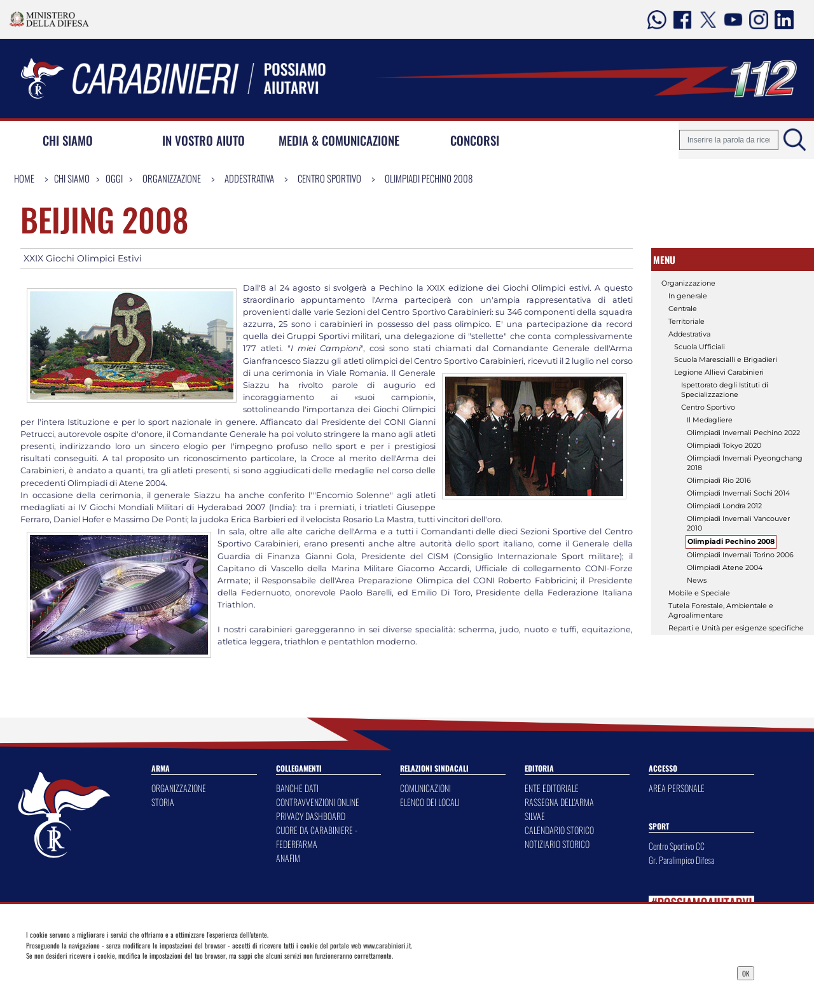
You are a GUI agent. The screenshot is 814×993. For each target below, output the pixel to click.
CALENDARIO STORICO (559, 830)
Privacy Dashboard (110, 972)
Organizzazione (171, 178)
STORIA (162, 802)
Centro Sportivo (329, 178)
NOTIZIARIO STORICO (557, 844)
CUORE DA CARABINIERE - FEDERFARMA (316, 837)
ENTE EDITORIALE (552, 788)
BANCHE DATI (297, 788)
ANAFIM (288, 858)
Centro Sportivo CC (677, 845)
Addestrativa (249, 178)
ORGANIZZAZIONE (178, 788)
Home (24, 178)
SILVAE (535, 816)
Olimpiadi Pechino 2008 (429, 178)
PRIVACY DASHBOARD (310, 816)
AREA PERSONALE (677, 788)
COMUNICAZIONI (425, 788)
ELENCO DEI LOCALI (430, 802)
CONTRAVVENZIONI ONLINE (317, 802)
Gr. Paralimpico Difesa (681, 859)
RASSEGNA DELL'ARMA (559, 802)
